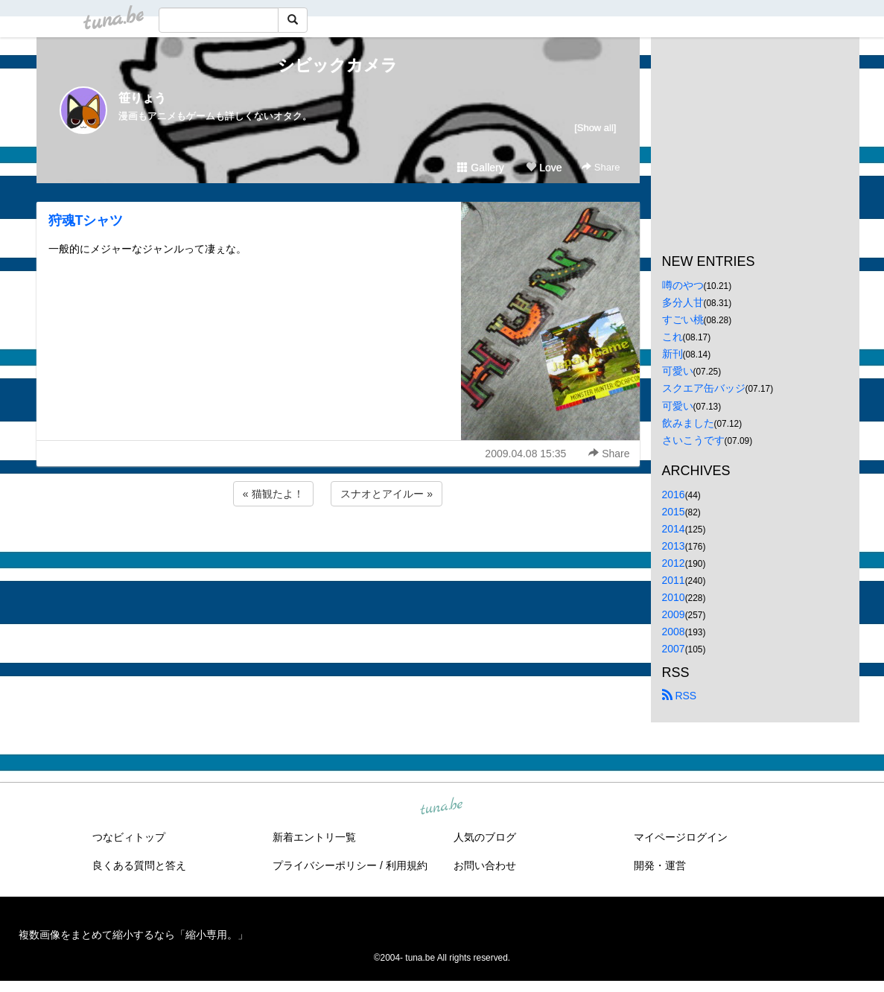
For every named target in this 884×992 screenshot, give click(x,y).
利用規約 (406, 865)
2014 (673, 529)
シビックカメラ (338, 65)
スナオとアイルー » (386, 494)
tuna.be (442, 806)
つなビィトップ (128, 837)
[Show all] (595, 127)
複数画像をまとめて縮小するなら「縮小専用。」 (133, 935)
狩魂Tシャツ (86, 220)
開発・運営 (660, 865)
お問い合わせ (485, 865)
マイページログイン (681, 837)
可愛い (677, 371)
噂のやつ (683, 285)
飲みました (688, 423)
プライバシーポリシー (325, 865)
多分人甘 (683, 302)
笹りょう (142, 98)
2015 (673, 512)
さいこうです (693, 440)
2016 (673, 494)
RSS (679, 696)
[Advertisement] (338, 549)
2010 (673, 597)
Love (544, 168)
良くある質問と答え (139, 865)
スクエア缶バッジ (703, 388)
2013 (673, 546)
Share (601, 167)
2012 (673, 563)
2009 (673, 614)
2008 (673, 632)
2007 (673, 649)
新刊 (672, 354)
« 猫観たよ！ (273, 494)
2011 (673, 580)
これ (672, 337)
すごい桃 (683, 319)
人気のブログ (485, 837)
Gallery (480, 168)
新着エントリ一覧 (314, 837)
